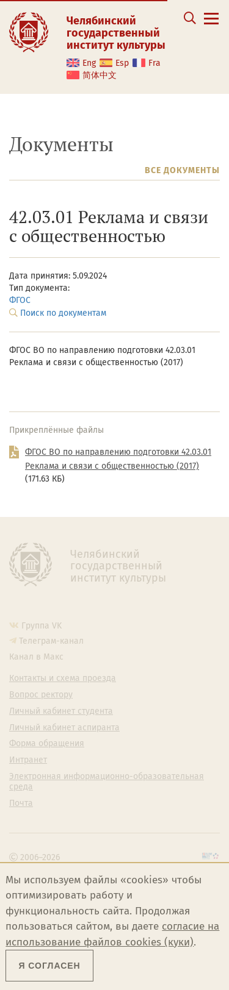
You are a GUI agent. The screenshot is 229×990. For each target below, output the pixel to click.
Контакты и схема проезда (62, 678)
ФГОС (20, 300)
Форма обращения (46, 744)
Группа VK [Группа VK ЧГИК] (41, 626)
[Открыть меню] (211, 25)
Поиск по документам (63, 313)
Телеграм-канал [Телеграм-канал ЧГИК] (51, 641)
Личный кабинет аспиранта (64, 728)
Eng (89, 63)
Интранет (28, 760)
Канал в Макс (36, 657)
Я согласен (49, 965)
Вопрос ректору (41, 695)
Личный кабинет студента (61, 711)
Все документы (182, 170)
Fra (154, 63)
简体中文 (99, 75)
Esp (122, 63)
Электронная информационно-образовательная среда (106, 782)
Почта (21, 803)
